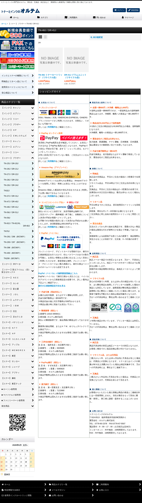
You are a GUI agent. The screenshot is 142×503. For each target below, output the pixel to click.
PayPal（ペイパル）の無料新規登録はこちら (58, 273)
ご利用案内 (51, 127)
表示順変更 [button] (97, 37)
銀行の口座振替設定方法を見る (51, 286)
